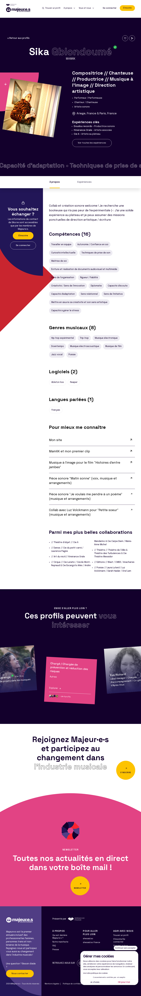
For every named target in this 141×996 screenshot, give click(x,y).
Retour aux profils (18, 38)
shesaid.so (88, 939)
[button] (3, 675)
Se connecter (109, 8)
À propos (55, 182)
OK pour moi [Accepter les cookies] (124, 982)
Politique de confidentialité (74, 984)
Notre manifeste (60, 942)
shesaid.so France (91, 942)
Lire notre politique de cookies (95, 973)
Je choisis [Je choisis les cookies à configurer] (94, 982)
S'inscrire (127, 8)
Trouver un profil (120, 935)
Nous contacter (20, 973)
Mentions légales (52, 984)
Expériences (84, 182)
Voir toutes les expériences (92, 143)
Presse (55, 950)
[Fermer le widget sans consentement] (125, 948)
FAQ (54, 946)
